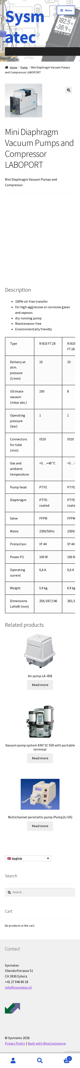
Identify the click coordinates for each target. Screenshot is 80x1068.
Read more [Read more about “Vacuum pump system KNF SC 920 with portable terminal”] (40, 758)
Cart (62, 1057)
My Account (13, 1060)
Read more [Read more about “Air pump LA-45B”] (40, 685)
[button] (68, 90)
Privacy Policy (15, 1043)
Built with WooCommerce (47, 1043)
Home (13, 67)
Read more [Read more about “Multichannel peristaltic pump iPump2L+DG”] (40, 826)
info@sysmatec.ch (18, 987)
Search (40, 1060)
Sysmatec (25, 26)
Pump (24, 67)
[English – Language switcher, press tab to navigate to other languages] (28, 858)
